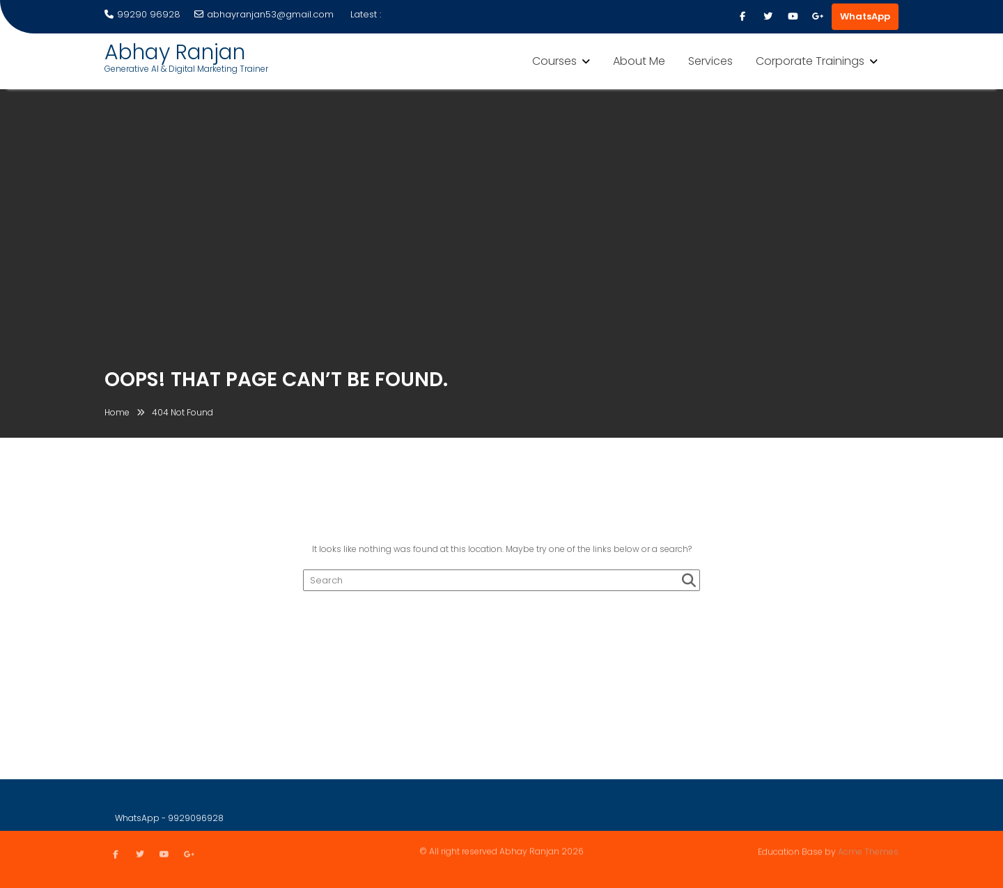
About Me (639, 61)
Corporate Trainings (810, 61)
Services (710, 61)
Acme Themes (868, 851)
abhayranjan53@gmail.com (264, 14)
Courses (554, 61)
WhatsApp (865, 16)
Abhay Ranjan (174, 52)
